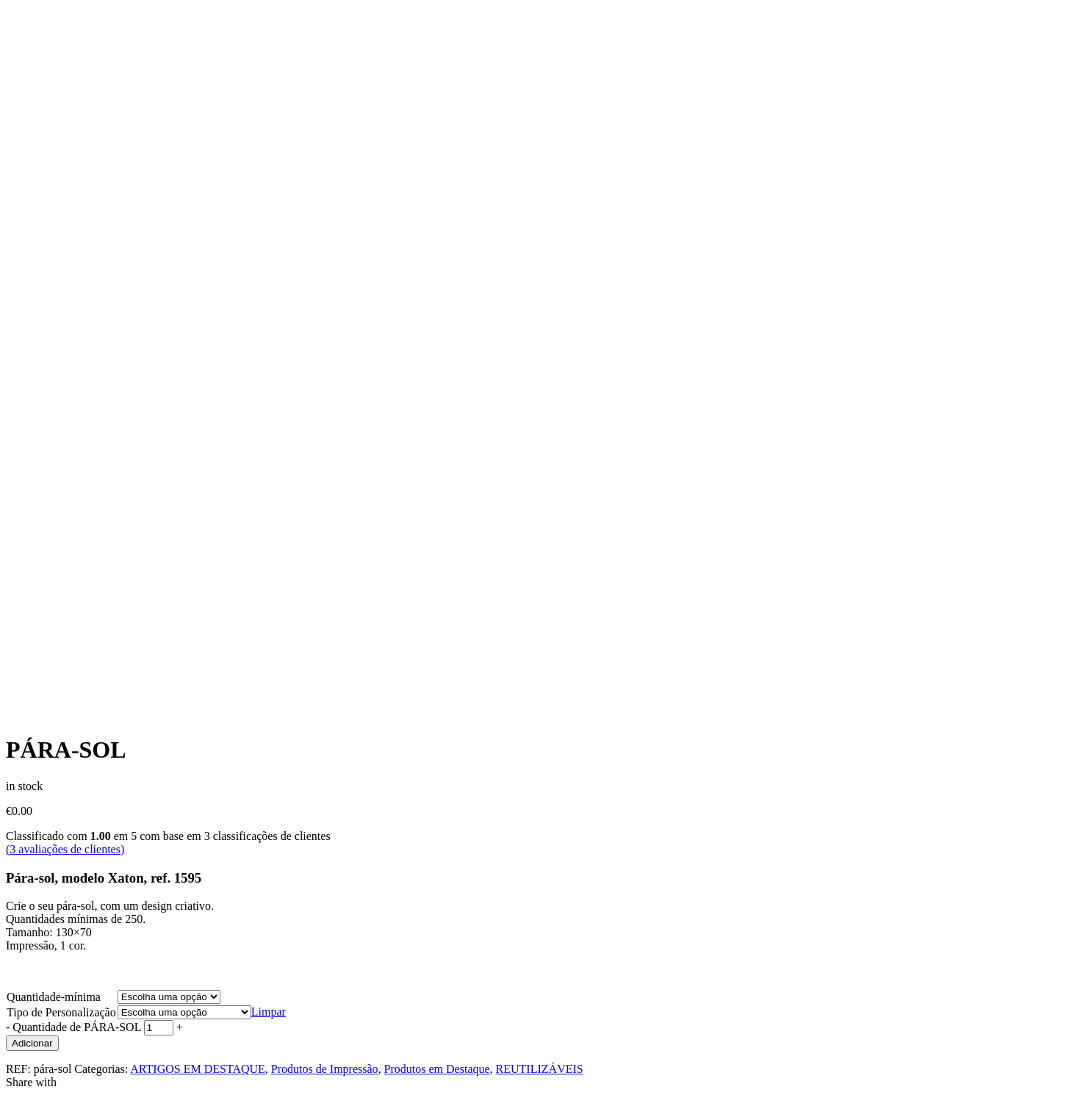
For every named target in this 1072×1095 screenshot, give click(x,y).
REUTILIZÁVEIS (539, 1069)
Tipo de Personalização (61, 1012)
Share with (31, 1082)
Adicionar (32, 1043)
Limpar (268, 1011)
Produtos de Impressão (324, 1069)
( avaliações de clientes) (65, 849)
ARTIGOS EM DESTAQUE (197, 1069)
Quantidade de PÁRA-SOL (76, 1027)
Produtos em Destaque (437, 1069)
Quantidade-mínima (54, 997)
